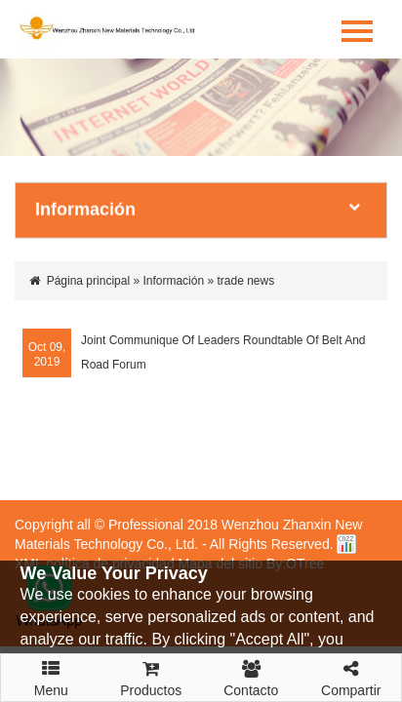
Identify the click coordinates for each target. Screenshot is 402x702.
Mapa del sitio (220, 563)
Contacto (251, 676)
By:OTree (295, 563)
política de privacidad (110, 563)
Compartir (352, 676)
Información (173, 281)
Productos (151, 676)
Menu (51, 669)
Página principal (88, 281)
